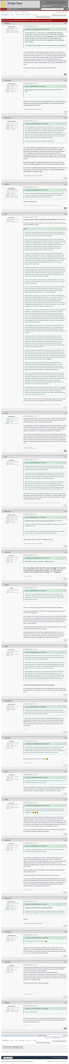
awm (6, 413)
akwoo (6, 585)
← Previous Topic (47, 1037)
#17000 (65, 1002)
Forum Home (11, 1061)
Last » (35, 14)
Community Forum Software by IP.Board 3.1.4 (57, 1061)
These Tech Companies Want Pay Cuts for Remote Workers (38, 685)
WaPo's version (28, 89)
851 (26, 14)
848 (17, 14)
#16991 (65, 646)
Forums (4, 9)
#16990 (65, 585)
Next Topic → (64, 1037)
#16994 (65, 771)
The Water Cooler (24, 11)
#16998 (65, 932)
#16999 (65, 962)
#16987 (65, 457)
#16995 (65, 799)
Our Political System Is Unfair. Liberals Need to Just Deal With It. (40, 219)
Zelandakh (8, 701)
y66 (5, 214)
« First (11, 14)
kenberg (7, 23)
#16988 (65, 511)
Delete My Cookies (19, 1061)
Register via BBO (47, 6)
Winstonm (7, 80)
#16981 (65, 23)
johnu (6, 646)
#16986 (65, 413)
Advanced (67, 9)
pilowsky (7, 552)
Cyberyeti (7, 932)
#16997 (65, 898)
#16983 (65, 118)
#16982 (65, 80)
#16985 (65, 214)
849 (20, 14)
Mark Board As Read (28, 1061)
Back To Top (4, 1061)
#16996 (65, 840)
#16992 (65, 701)
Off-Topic (16, 11)
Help (64, 6)
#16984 (65, 184)
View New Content (60, 11)
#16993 (65, 738)
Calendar (16, 9)
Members (9, 9)
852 (29, 14)
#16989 (65, 552)
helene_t (7, 184)
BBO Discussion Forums (7, 11)
